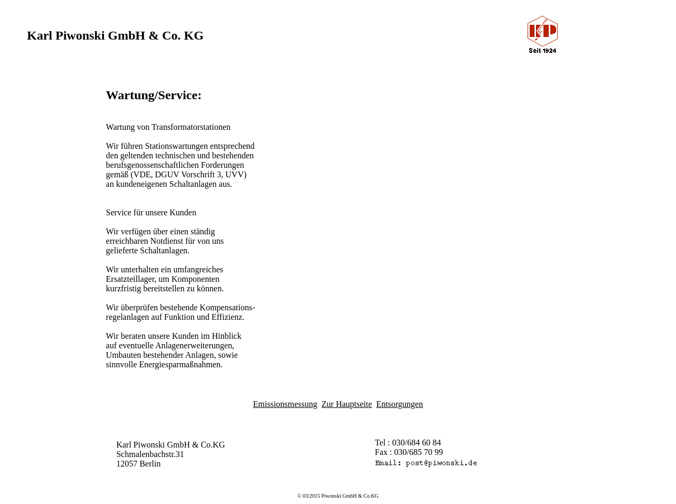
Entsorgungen (399, 404)
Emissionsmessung (285, 404)
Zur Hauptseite (347, 404)
